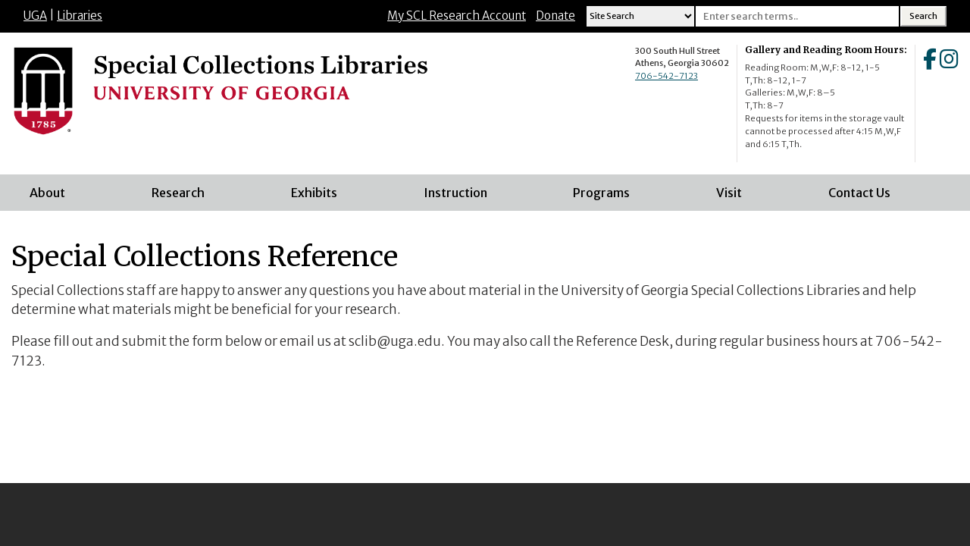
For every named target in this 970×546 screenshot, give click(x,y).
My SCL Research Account (456, 15)
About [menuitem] (47, 192)
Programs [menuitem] (601, 192)
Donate (555, 15)
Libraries (79, 15)
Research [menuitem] (178, 192)
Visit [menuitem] (729, 192)
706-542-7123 (666, 76)
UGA (35, 15)
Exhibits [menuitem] (314, 192)
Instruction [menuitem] (455, 192)
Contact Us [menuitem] (859, 192)
